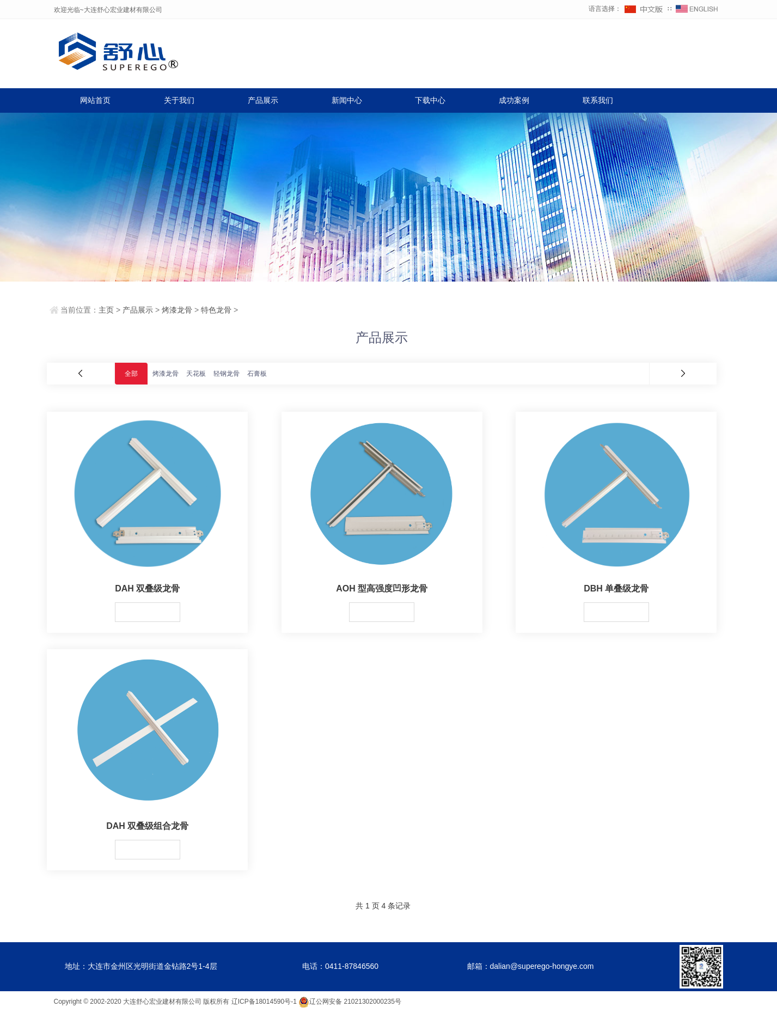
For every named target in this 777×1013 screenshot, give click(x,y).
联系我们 (598, 100)
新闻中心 (347, 100)
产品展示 (263, 100)
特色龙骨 (216, 310)
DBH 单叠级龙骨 (616, 588)
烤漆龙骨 (177, 310)
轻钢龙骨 (226, 373)
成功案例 (514, 100)
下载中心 (430, 100)
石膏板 (257, 373)
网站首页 (95, 100)
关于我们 (179, 100)
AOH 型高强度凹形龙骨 (381, 588)
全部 (131, 373)
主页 (106, 310)
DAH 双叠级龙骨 (147, 588)
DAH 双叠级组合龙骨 (147, 826)
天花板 (196, 373)
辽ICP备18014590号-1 (264, 1001)
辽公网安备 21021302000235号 (349, 1001)
